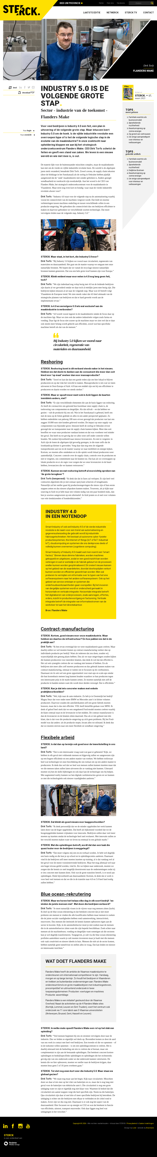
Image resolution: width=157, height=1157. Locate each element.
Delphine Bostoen (136, 170)
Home (101, 3)
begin (29, 130)
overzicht (27, 135)
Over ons (110, 3)
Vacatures (121, 3)
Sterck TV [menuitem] (131, 12)
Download (26, 93)
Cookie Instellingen (146, 1123)
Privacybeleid (132, 1123)
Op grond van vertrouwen (139, 134)
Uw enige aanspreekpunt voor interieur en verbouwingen (139, 140)
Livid (134, 1128)
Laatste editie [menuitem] (91, 12)
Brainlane (150, 1128)
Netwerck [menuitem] (113, 12)
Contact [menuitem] (148, 12)
